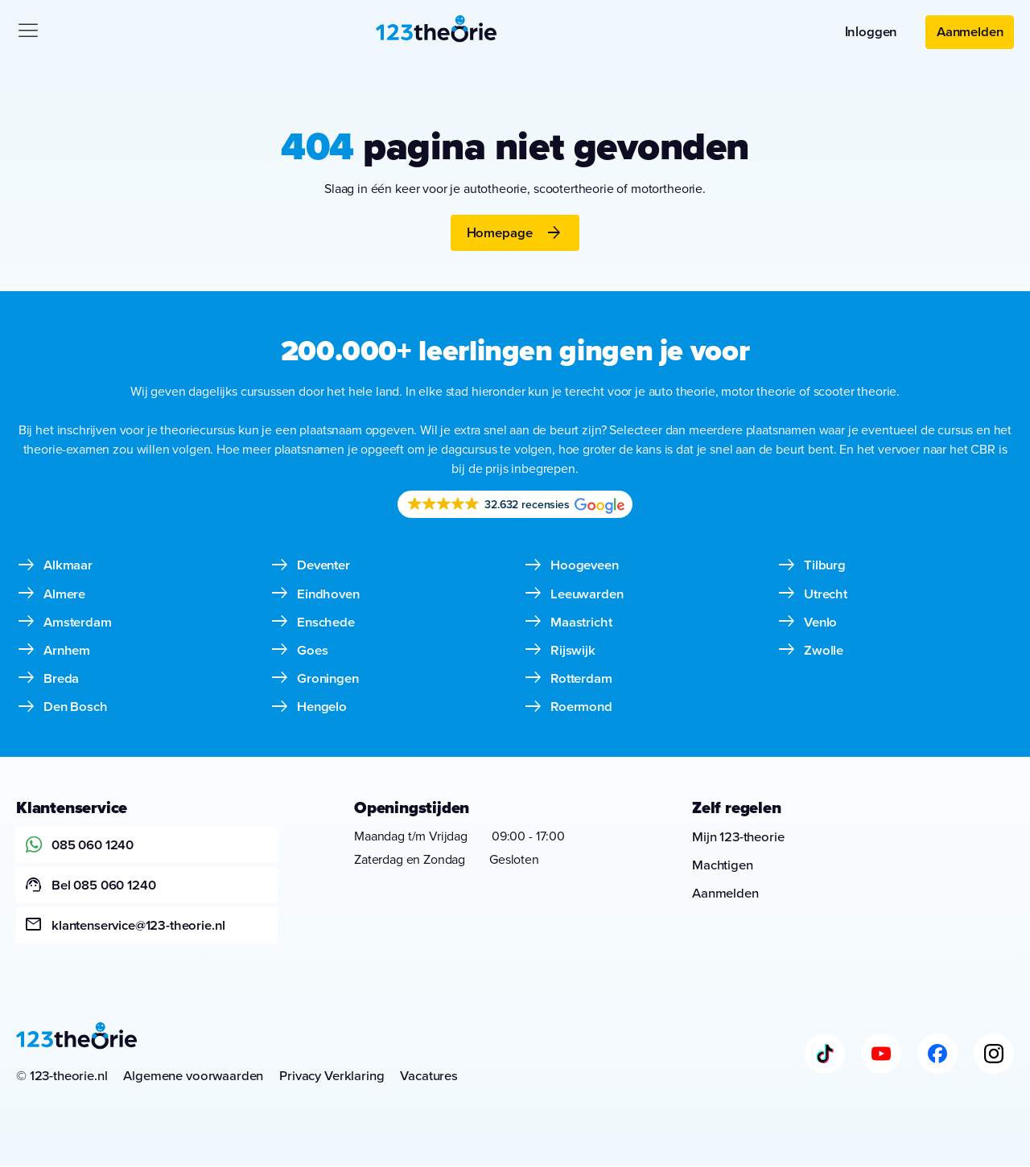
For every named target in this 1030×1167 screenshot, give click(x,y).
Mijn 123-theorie (738, 837)
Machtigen (722, 866)
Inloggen (869, 32)
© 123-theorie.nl (62, 1076)
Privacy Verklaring (333, 1076)
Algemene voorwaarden (194, 1076)
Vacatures (430, 1076)
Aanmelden (969, 32)
